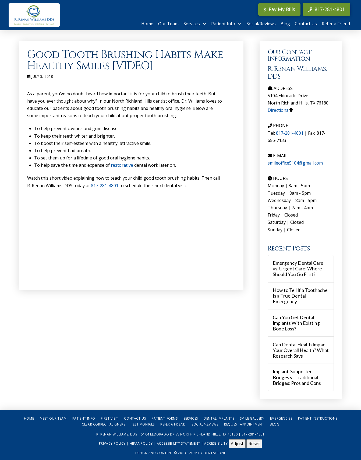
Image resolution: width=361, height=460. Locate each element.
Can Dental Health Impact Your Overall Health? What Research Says (301, 350)
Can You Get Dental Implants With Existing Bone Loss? (296, 323)
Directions (278, 110)
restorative (122, 165)
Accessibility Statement (178, 443)
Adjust (237, 444)
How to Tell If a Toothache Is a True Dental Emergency (300, 295)
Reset (254, 444)
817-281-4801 (104, 186)
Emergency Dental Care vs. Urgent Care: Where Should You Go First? (298, 268)
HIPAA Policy (141, 443)
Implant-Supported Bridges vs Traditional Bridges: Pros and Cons (297, 377)
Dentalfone (215, 453)
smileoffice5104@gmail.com (295, 163)
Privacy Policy (112, 443)
